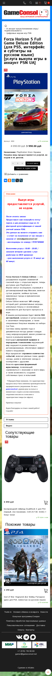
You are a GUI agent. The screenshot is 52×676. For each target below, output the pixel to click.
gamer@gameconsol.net (26, 654)
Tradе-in (8, 612)
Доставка (40, 625)
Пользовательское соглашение (21, 625)
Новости (44, 612)
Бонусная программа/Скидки (26, 616)
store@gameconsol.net (27, 239)
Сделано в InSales (26, 668)
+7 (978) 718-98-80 (26, 651)
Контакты (30, 630)
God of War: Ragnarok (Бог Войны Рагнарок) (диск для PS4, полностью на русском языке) (25, 598)
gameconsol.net (12, 389)
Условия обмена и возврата (26, 612)
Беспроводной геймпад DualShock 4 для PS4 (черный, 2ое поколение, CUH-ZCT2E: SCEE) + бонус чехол (25, 512)
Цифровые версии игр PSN (19, 33)
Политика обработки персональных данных (26, 621)
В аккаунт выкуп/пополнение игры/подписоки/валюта (21, 29)
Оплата (21, 630)
